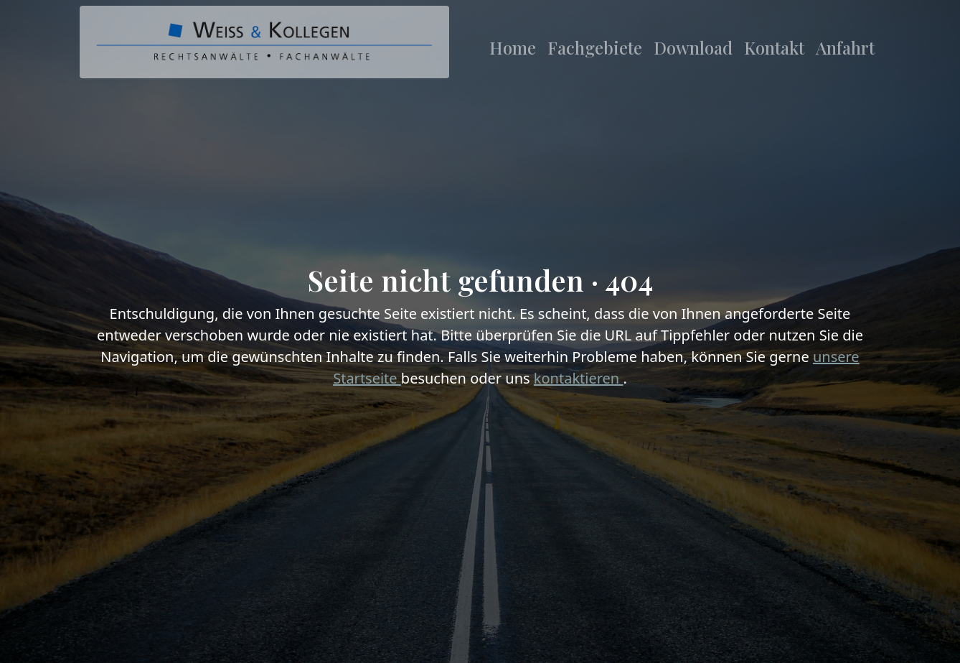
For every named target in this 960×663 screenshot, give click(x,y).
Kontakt (774, 47)
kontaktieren (578, 378)
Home (512, 47)
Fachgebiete (594, 47)
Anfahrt (845, 47)
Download (693, 47)
